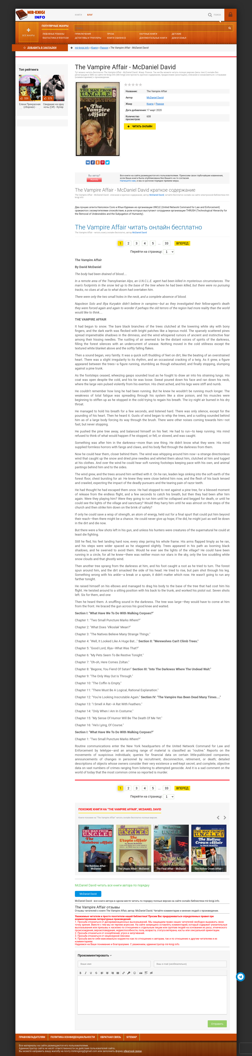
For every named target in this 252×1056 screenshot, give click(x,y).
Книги (78, 15)
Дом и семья (179, 38)
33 (166, 243)
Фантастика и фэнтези (56, 38)
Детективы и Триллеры (88, 38)
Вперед (182, 243)
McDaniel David (155, 97)
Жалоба (94, 180)
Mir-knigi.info (41, 15)
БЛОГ (90, 15)
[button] (80, 972)
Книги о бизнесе (116, 38)
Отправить (217, 1023)
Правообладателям (32, 1037)
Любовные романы (53, 34)
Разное (160, 103)
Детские (176, 34)
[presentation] (80, 972)
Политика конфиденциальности (73, 1037)
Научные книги (148, 34)
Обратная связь (110, 1037)
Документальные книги (153, 38)
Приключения (83, 34)
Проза (110, 34)
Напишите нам (128, 180)
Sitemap (131, 1037)
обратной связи (133, 1051)
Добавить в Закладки (40, 47)
